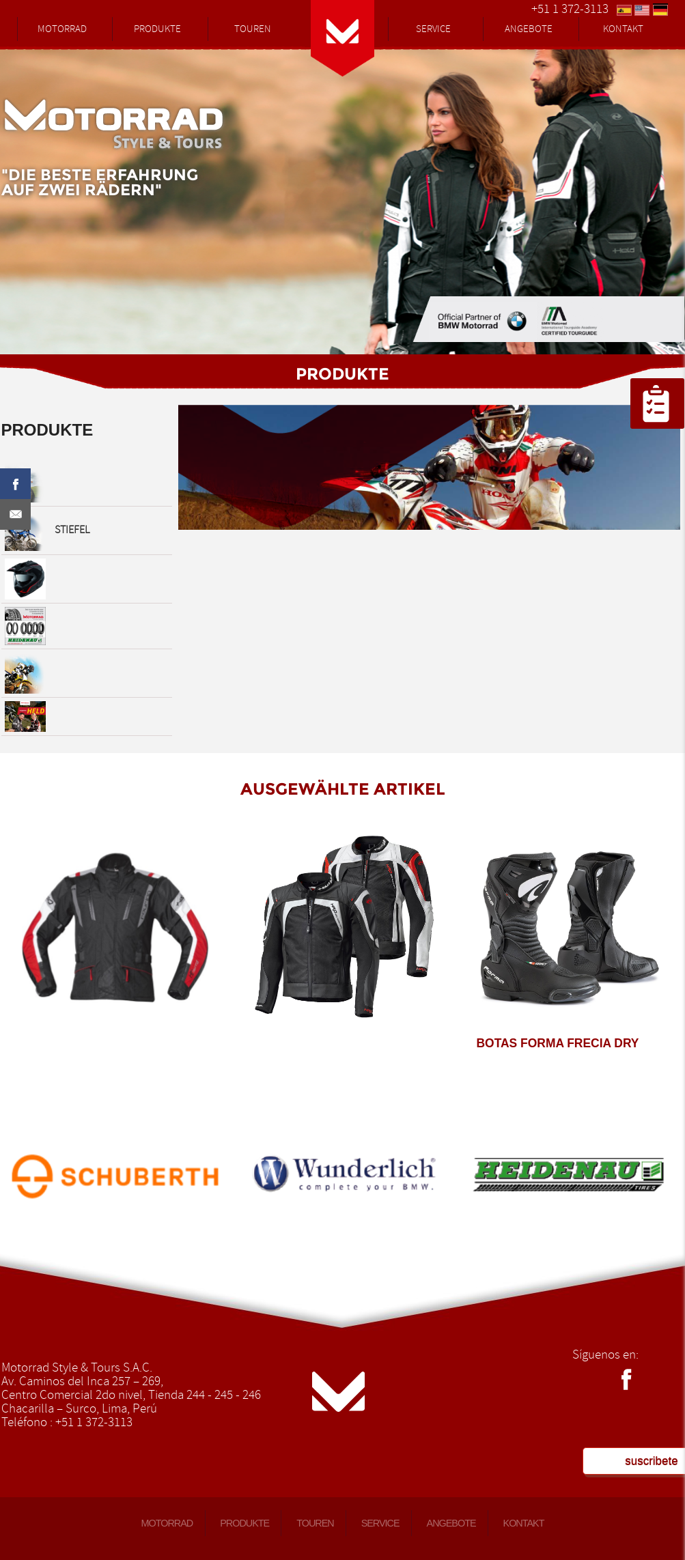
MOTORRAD (62, 29)
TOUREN (252, 29)
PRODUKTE (157, 29)
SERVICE (433, 29)
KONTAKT (623, 29)
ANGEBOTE (529, 29)
